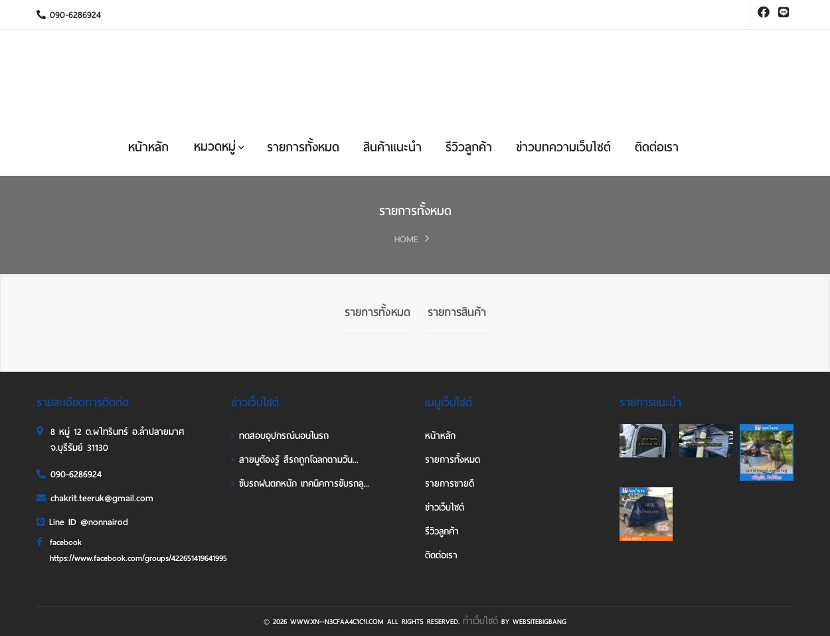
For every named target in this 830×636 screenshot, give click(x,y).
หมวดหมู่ (219, 146)
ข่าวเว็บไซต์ (444, 507)
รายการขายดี (449, 483)
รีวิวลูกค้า (469, 147)
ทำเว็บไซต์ (480, 621)
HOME (406, 239)
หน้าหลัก (148, 147)
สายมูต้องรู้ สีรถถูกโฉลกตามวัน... (295, 459)
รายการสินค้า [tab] (457, 312)
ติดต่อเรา (657, 147)
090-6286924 (69, 15)
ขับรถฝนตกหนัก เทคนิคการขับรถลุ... (300, 483)
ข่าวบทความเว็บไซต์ (563, 147)
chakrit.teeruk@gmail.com (95, 498)
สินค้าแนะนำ (392, 147)
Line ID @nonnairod (82, 522)
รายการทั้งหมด (303, 147)
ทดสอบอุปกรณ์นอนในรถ (280, 435)
